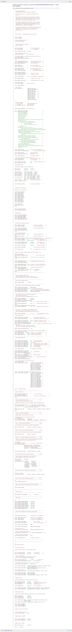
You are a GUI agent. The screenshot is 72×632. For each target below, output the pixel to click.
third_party (26, 4)
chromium (14, 4)
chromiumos (20, 4)
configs (13, 6)
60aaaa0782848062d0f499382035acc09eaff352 (44, 4)
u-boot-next (31, 4)
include (56, 4)
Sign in (70, 1)
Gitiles (6, 630)
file (32, 8)
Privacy (8, 630)
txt (68, 630)
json (70, 630)
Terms (11, 630)
